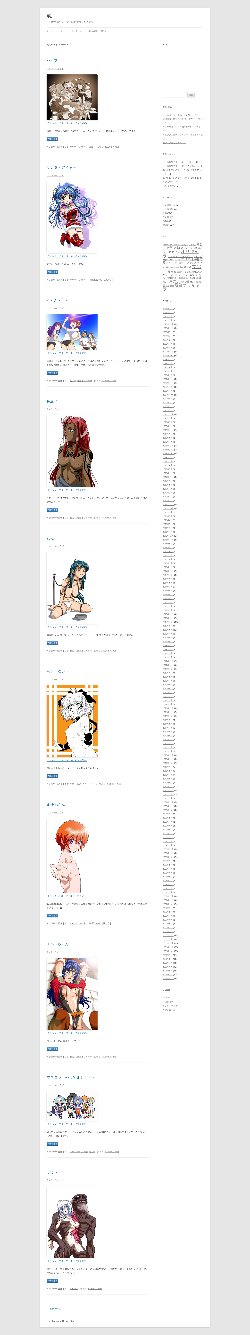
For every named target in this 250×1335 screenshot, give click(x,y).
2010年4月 (168, 786)
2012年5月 (168, 688)
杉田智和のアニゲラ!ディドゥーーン (182, 273)
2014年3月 (168, 602)
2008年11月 (168, 853)
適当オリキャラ (84, 380)
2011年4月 (168, 739)
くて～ (52, 1171)
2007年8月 (168, 911)
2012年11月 (168, 665)
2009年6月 (168, 825)
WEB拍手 (52, 139)
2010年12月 (168, 755)
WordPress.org (170, 1009)
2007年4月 (168, 927)
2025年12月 (168, 324)
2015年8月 (168, 547)
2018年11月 (168, 449)
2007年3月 (168, 931)
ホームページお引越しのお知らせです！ (182, 115)
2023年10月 (168, 355)
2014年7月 (168, 586)
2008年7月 (168, 868)
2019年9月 (168, 433)
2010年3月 (168, 790)
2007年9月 (168, 907)
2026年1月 (168, 320)
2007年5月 (168, 923)
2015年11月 (168, 539)
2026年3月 (168, 312)
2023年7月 (168, 363)
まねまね (74, 923)
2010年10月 (168, 763)
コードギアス (186, 256)
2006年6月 (168, 966)
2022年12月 (168, 379)
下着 (167, 267)
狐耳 (183, 278)
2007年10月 (168, 904)
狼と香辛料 (190, 278)
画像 (60, 146)
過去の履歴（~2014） (98, 31)
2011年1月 (168, 751)
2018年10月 (168, 453)
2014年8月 (168, 582)
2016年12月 (168, 504)
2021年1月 (168, 410)
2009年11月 (168, 806)
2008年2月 (168, 888)
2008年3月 (168, 884)
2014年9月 (168, 578)
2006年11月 (168, 947)
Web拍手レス (169, 205)
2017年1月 (168, 500)
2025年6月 (168, 335)
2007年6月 (168, 919)
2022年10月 (168, 386)
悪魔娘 (172, 272)
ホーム (49, 31)
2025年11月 (168, 328)
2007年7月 (168, 915)
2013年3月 (168, 649)
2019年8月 (168, 437)
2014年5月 (168, 594)
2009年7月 (168, 821)
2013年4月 (168, 645)
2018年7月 (168, 461)
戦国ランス (182, 272)
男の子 (92, 146)
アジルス (192, 247)
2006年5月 (168, 970)
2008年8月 (168, 864)
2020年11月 (168, 414)
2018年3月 (168, 469)
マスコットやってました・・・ (73, 1077)
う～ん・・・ (57, 300)
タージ (197, 256)
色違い (52, 400)
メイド (169, 263)
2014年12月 (168, 571)
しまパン (192, 245)
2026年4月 (168, 308)
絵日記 (166, 224)
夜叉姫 (187, 267)
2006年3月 (168, 978)
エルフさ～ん (58, 943)
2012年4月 (168, 692)
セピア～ (54, 60)
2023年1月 (168, 375)
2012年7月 (168, 680)
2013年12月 (168, 614)
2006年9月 (168, 955)
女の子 (84, 146)
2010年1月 (168, 798)
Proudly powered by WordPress (61, 1321)
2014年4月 (168, 598)
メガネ (180, 263)
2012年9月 (168, 672)
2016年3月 (168, 527)
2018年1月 (168, 473)
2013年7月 (168, 633)
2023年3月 (168, 371)
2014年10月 (168, 574)
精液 (182, 282)
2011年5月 (168, 735)
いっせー (189, 162)
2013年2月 (168, 653)
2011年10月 (168, 716)
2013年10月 (168, 621)
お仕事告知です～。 (172, 162)
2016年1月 (168, 531)
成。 (51, 16)
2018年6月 (168, 465)
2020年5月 (168, 418)
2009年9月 (168, 813)
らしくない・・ (60, 671)
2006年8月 (168, 958)
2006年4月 (168, 974)
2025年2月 (168, 339)
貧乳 (167, 285)
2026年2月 (168, 316)
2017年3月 (168, 492)
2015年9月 (168, 543)
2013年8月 (168, 629)
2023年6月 (168, 367)
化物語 (176, 267)
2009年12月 (168, 802)
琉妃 (164, 282)
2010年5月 (168, 782)
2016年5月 (168, 524)
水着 (191, 275)
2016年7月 (168, 516)
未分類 (166, 216)
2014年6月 (168, 590)
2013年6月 (168, 637)
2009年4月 (168, 833)
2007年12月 (168, 896)
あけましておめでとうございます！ (180, 169)
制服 (171, 267)
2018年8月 (168, 457)
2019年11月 (168, 430)
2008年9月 (168, 860)
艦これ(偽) (194, 282)
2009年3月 (168, 837)
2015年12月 (168, 535)
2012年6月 (168, 684)
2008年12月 (168, 849)
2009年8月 (168, 817)
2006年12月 (168, 943)
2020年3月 (168, 422)
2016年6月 (168, 520)
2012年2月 (168, 700)
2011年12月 (168, 708)
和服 (182, 267)
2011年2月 (168, 747)
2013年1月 (168, 657)
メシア (186, 263)
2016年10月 (168, 508)
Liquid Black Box (170, 245)
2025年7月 (168, 332)
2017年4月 (168, 488)
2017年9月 (168, 480)
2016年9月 (168, 512)
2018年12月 (168, 445)
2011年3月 (168, 743)
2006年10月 (168, 951)
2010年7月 (168, 774)
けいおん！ (182, 244)
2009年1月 (168, 845)
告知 (165, 213)
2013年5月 (168, 641)
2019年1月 (168, 441)
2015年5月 (168, 555)
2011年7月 (168, 727)
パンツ (178, 259)
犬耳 (179, 278)
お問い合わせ (75, 31)
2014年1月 (168, 610)
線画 (79, 783)
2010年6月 (168, 778)
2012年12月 (168, 661)
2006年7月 (168, 962)
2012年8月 (168, 676)
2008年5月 (168, 876)
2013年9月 (168, 625)
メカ (175, 263)
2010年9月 (168, 766)
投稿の (168, 1002)
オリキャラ (75, 146)
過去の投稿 (54, 1309)
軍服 (172, 285)
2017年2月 (168, 496)
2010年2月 (168, 794)
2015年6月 (168, 551)
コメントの (170, 1005)
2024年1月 (168, 347)
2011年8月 (168, 723)
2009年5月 (168, 829)
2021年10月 (168, 394)
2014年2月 (168, 606)
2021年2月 (168, 406)
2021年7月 (168, 402)
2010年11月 (168, 759)
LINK (61, 31)
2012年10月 (168, 669)
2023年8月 (168, 359)
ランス (193, 262)
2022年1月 (168, 390)
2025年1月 (168, 343)
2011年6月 (168, 731)
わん (50, 538)
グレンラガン (174, 256)
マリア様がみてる (183, 260)
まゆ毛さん (56, 804)
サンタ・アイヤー (61, 167)
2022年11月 (168, 382)
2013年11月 (168, 618)
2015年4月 (168, 559)
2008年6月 (168, 872)
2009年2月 (168, 841)
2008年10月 (168, 857)
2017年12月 (168, 477)
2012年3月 (168, 696)
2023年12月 (168, 351)
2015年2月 (168, 563)
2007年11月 (168, 900)
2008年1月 (168, 892)
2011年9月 (168, 719)
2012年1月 (168, 704)
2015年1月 (168, 567)
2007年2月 (168, 935)
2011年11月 (168, 712)
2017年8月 (168, 484)
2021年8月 (168, 398)
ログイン (167, 998)
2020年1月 (168, 426)
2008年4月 (168, 880)
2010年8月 (168, 770)
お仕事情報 (168, 209)
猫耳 (198, 278)
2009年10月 (168, 810)
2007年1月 (168, 939)
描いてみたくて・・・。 (174, 142)
